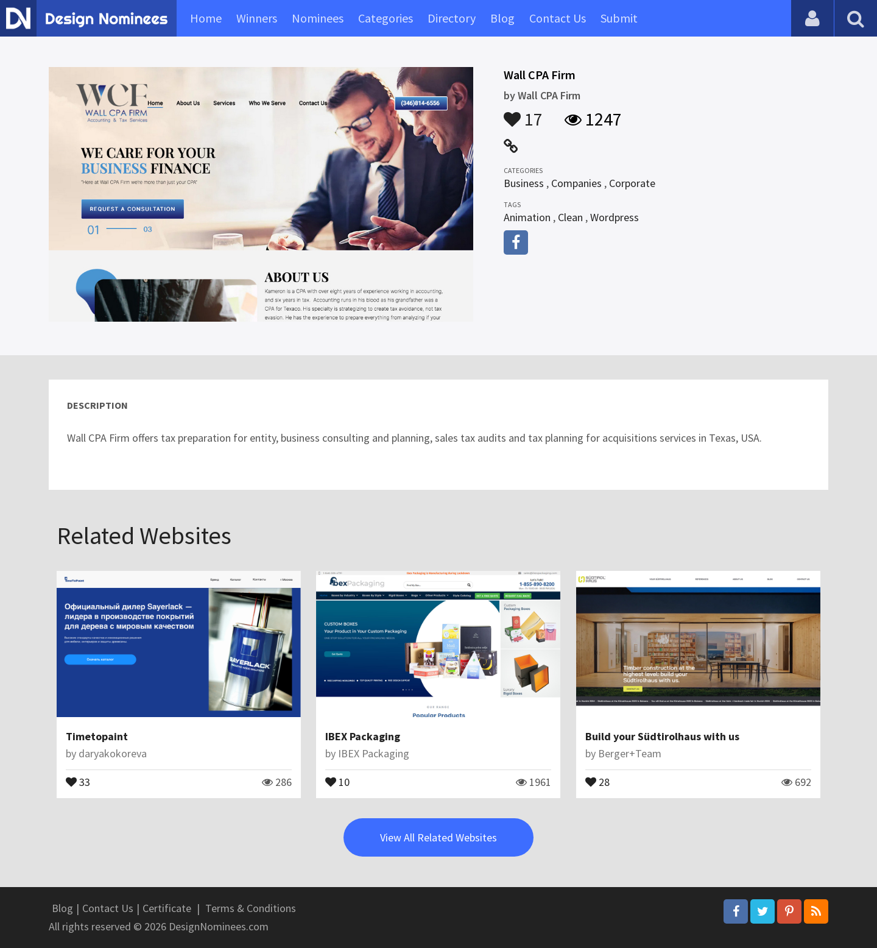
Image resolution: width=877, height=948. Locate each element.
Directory (452, 18)
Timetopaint (97, 736)
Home (206, 18)
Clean (570, 217)
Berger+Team (629, 753)
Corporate (632, 183)
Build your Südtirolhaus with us (662, 736)
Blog (502, 18)
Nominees (317, 18)
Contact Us (557, 18)
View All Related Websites (438, 837)
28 (597, 781)
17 (523, 113)
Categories (385, 18)
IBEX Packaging (362, 736)
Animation (527, 217)
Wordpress (614, 217)
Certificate (167, 908)
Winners (256, 18)
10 (337, 781)
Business (524, 183)
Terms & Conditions (250, 908)
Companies (576, 183)
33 (78, 781)
